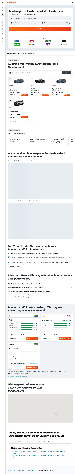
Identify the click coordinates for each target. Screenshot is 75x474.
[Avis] (69, 316)
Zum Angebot (24, 94)
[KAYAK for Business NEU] (3, 29)
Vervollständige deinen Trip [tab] (34, 441)
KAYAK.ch (10, 468)
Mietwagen (16, 468)
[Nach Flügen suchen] (3, 7)
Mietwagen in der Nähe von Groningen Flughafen (53, 455)
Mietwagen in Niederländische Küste (16, 470)
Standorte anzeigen (34, 334)
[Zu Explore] (3, 22)
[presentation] (72, 307)
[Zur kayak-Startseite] (11, 2)
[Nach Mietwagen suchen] (3, 14)
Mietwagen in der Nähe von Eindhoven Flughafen (53, 451)
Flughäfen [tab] (13, 441)
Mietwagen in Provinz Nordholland (55, 468)
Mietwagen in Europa (25, 468)
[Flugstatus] (3, 25)
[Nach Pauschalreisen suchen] (3, 17)
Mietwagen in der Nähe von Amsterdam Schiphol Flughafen (24, 452)
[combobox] (14, 14)
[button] (2, 2)
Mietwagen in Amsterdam (31, 470)
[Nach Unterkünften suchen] (3, 10)
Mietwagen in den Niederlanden (39, 468)
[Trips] (3, 33)
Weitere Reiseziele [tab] (49, 441)
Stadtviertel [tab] (21, 441)
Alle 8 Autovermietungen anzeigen (17, 376)
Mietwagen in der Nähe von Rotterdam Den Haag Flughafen (24, 456)
